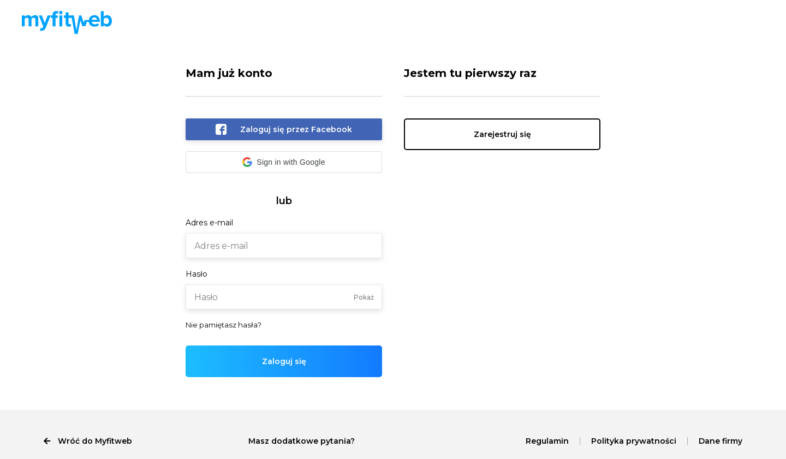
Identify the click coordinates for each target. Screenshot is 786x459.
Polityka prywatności (633, 441)
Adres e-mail (209, 223)
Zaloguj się (284, 361)
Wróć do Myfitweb (88, 441)
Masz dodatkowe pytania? (301, 441)
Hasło (196, 274)
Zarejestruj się (502, 134)
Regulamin (547, 441)
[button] (284, 162)
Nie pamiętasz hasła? (223, 324)
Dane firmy (720, 441)
